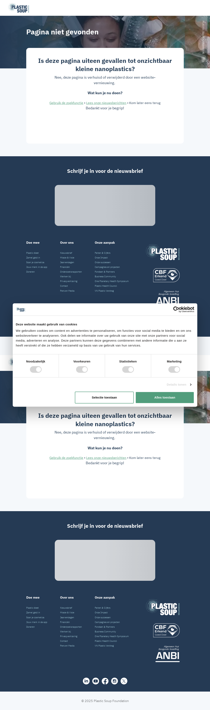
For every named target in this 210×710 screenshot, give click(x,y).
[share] (86, 326)
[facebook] (105, 326)
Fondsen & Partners (105, 271)
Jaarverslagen (67, 262)
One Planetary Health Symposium (112, 281)
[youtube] (95, 326)
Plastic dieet (32, 252)
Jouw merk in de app (36, 267)
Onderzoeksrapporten (71, 271)
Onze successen (103, 262)
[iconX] (124, 326)
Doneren (30, 271)
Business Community (105, 276)
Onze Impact (101, 257)
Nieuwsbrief (66, 252)
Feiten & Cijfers (102, 252)
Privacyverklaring (68, 281)
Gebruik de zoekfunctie (66, 103)
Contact (64, 285)
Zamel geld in (33, 257)
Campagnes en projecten (107, 267)
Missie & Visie (67, 257)
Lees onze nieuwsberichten (106, 103)
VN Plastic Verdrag (104, 290)
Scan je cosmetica (35, 262)
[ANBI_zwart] (163, 298)
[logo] (163, 275)
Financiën (65, 267)
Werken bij (65, 276)
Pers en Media (67, 290)
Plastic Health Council (106, 285)
